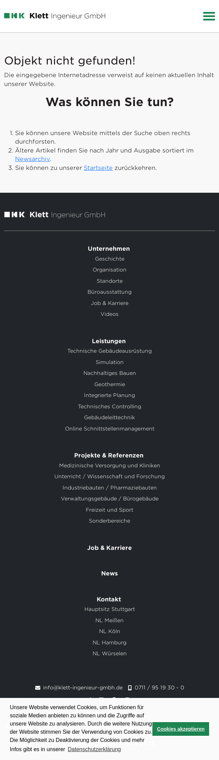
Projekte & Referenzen (109, 455)
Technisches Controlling (109, 407)
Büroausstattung (109, 292)
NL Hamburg (109, 643)
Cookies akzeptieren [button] (181, 729)
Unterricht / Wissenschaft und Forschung (109, 476)
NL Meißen (109, 620)
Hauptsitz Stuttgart (109, 609)
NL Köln (109, 631)
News (109, 573)
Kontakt (110, 599)
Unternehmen (110, 248)
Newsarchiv (32, 159)
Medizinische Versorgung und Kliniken (109, 466)
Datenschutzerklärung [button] (94, 749)
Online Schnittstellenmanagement (109, 429)
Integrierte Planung (109, 395)
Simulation (110, 362)
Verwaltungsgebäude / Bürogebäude (110, 499)
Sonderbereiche (109, 521)
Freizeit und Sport (109, 510)
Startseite (98, 167)
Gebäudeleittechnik (109, 417)
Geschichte (109, 259)
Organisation (109, 270)
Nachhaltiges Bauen (109, 373)
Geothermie (109, 384)
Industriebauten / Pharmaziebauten (110, 488)
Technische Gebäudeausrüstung (109, 351)
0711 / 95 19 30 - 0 (159, 688)
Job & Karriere (109, 303)
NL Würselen (110, 654)
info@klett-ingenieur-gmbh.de (83, 688)
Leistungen (109, 341)
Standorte (110, 281)
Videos (109, 314)
